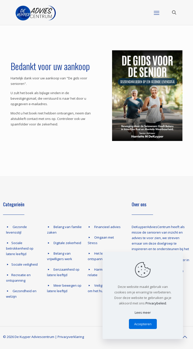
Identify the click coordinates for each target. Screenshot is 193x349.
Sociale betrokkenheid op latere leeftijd (19, 248)
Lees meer (143, 312)
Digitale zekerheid (67, 243)
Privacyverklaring (71, 336)
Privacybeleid (156, 303)
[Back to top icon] (184, 337)
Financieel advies (107, 227)
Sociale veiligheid (24, 264)
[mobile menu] (156, 12)
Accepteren (143, 324)
